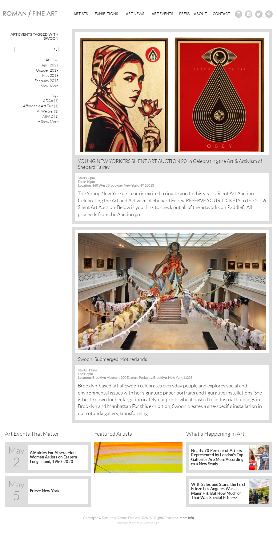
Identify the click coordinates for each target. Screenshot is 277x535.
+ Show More (48, 86)
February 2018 (46, 81)
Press (184, 14)
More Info (186, 518)
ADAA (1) (50, 101)
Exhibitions (106, 14)
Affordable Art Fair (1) (40, 106)
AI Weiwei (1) (47, 111)
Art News (135, 14)
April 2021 (50, 65)
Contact (221, 14)
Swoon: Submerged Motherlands (112, 359)
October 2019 (47, 70)
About (200, 14)
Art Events (162, 14)
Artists (81, 14)
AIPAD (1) (50, 116)
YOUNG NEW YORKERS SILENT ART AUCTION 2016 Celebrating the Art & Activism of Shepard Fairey (170, 164)
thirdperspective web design (138, 523)
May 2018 (50, 75)
